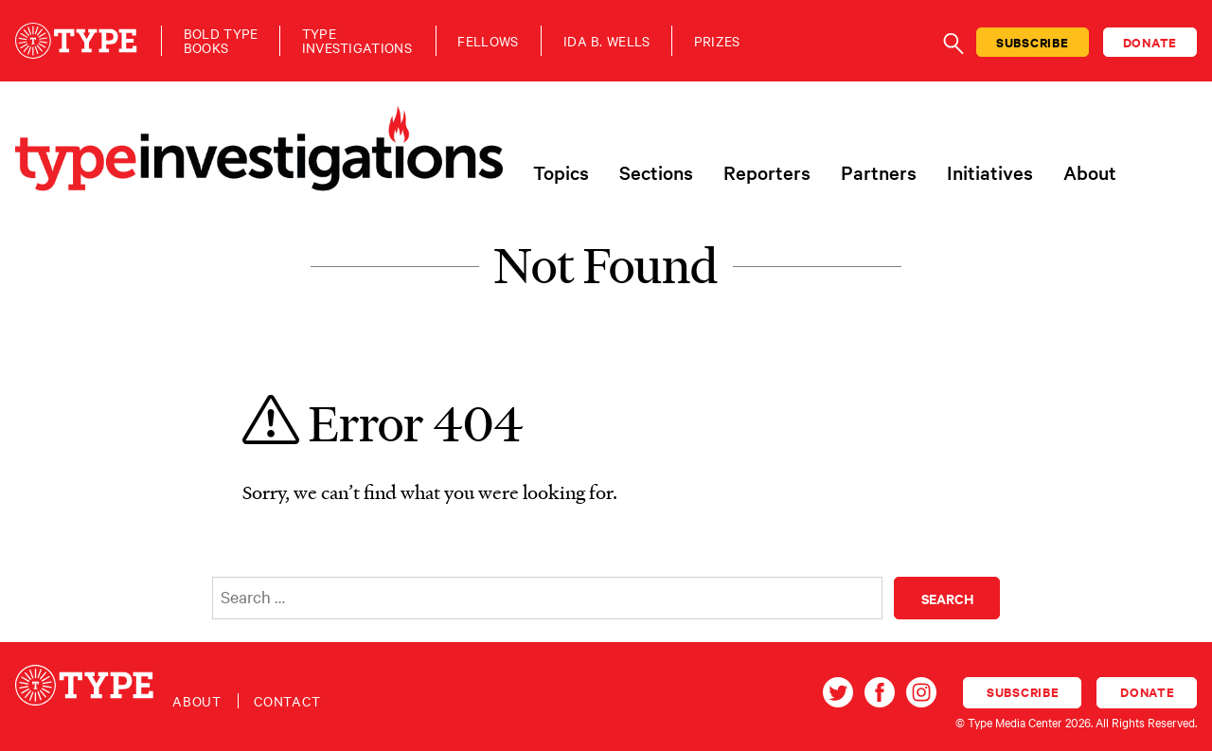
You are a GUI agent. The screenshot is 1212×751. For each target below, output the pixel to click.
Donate (1150, 42)
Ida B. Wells (607, 41)
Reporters (767, 172)
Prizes (717, 41)
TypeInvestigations (357, 41)
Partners (879, 172)
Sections (656, 172)
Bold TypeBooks (221, 41)
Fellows (487, 41)
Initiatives (990, 172)
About (1089, 172)
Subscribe (1032, 42)
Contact (287, 700)
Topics (561, 172)
